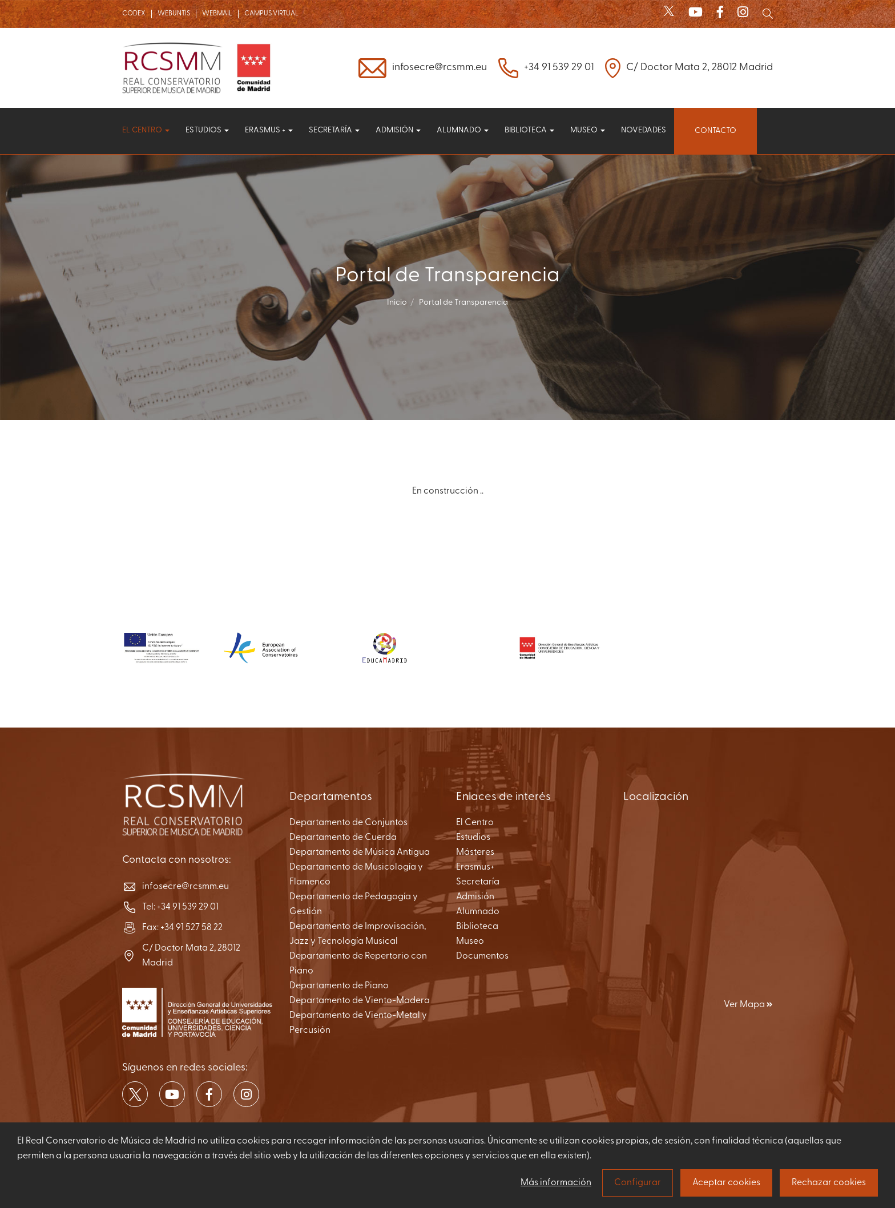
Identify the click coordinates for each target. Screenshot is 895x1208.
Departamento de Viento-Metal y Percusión (358, 1023)
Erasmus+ (475, 867)
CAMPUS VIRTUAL (271, 13)
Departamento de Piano (339, 986)
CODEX (134, 13)
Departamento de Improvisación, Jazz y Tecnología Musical (357, 934)
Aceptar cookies (726, 1182)
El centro (146, 130)
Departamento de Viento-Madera (359, 1000)
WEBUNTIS (174, 13)
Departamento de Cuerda (343, 837)
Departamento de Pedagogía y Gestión (353, 904)
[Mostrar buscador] (768, 14)
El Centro (475, 822)
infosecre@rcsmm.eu (439, 67)
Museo (587, 130)
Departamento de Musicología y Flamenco (356, 875)
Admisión (398, 130)
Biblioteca (529, 130)
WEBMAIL (217, 13)
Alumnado (463, 130)
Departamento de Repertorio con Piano (358, 964)
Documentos (482, 956)
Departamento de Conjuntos (348, 822)
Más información (556, 1182)
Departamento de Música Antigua (359, 852)
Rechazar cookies (829, 1182)
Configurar (637, 1182)
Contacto (715, 131)
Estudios (207, 130)
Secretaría (334, 130)
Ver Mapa (748, 1004)
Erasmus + (269, 130)
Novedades (643, 130)
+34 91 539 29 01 (559, 67)
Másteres (475, 852)
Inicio (397, 302)
